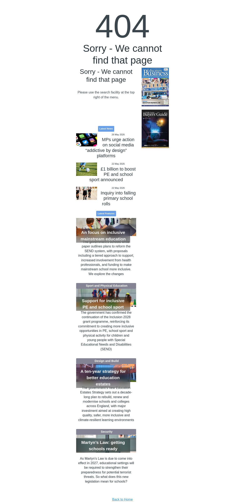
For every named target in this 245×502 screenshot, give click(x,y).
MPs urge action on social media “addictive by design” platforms (110, 147)
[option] (155, 87)
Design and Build (107, 361)
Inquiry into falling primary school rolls (118, 198)
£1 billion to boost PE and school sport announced (112, 174)
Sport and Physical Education (106, 285)
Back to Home (122, 499)
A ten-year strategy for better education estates (103, 377)
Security (107, 431)
